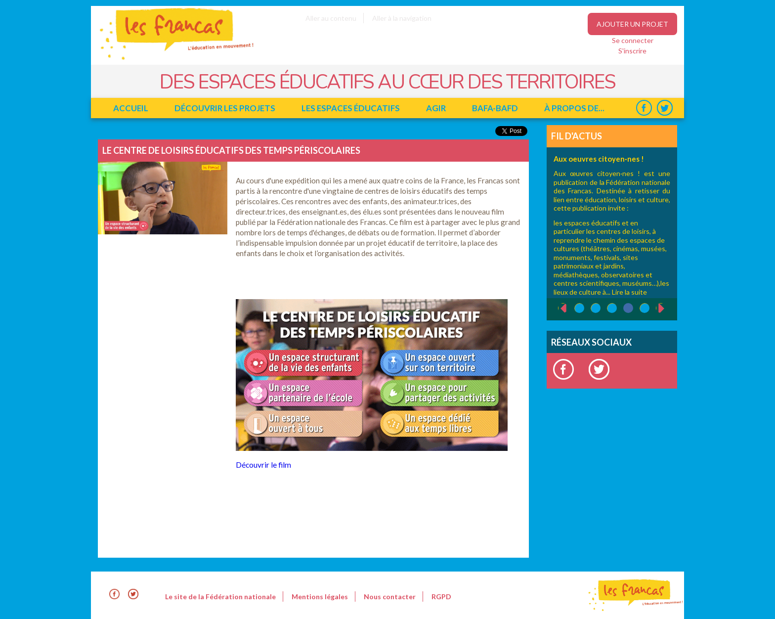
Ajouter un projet (632, 24)
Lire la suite (629, 292)
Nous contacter (390, 596)
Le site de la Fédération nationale (220, 596)
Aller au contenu (330, 18)
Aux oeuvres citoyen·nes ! (599, 158)
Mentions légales (320, 596)
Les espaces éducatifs (350, 108)
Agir (436, 108)
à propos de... (574, 108)
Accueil (130, 108)
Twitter (664, 108)
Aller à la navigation (401, 18)
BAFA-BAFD (495, 108)
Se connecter (632, 40)
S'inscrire (632, 50)
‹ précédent (558, 309)
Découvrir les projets (224, 108)
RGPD (441, 596)
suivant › (666, 308)
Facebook (643, 108)
